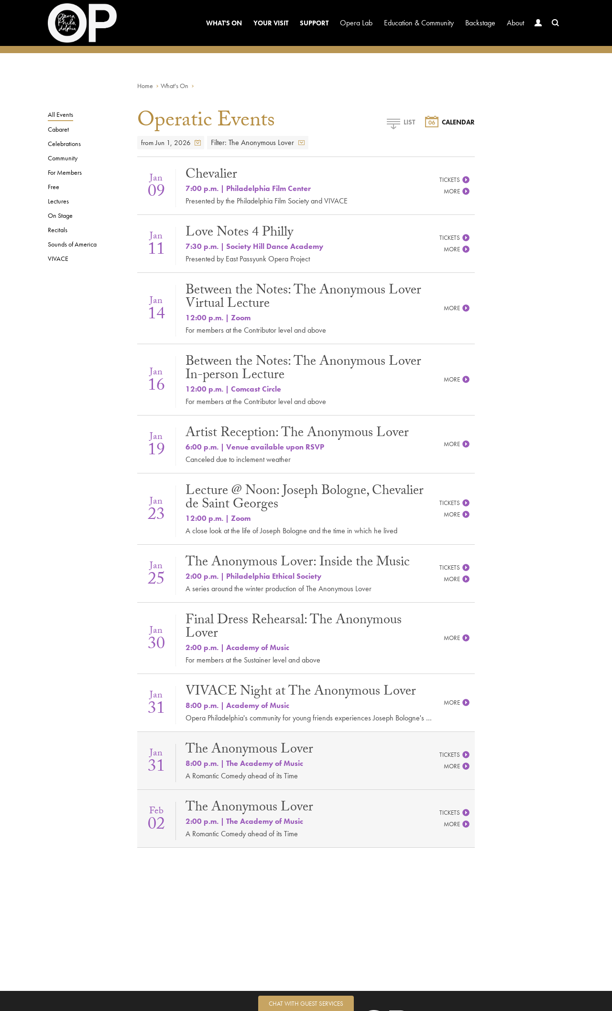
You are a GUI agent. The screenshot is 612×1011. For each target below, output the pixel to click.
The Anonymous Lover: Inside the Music (298, 563)
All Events (60, 114)
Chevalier (211, 175)
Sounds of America (72, 244)
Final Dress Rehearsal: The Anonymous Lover (294, 628)
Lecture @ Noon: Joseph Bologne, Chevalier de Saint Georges (305, 499)
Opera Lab (356, 23)
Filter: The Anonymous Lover (258, 142)
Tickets (454, 180)
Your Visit (270, 23)
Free (53, 186)
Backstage (480, 23)
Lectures (58, 201)
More (457, 191)
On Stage (60, 215)
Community (62, 158)
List (400, 122)
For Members (65, 172)
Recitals (57, 229)
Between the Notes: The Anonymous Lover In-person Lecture (303, 369)
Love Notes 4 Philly (239, 233)
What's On (224, 23)
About (515, 23)
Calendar (450, 122)
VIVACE (58, 258)
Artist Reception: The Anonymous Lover (297, 434)
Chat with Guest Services (306, 1004)
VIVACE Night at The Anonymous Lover (301, 692)
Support (314, 23)
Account (536, 32)
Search (553, 32)
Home (145, 85)
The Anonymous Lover (249, 750)
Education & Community (419, 23)
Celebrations (64, 143)
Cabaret (58, 129)
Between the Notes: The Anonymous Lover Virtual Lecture (303, 298)
